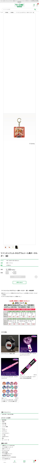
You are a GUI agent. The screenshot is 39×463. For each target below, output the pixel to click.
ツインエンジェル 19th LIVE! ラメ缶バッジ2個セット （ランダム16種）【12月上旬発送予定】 (9, 400)
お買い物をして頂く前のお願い (8, 414)
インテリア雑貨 (5, 426)
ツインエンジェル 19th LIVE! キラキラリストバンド (9, 377)
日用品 (3, 421)
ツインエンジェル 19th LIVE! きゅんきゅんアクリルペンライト (28, 354)
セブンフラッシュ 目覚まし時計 (8, 353)
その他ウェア (4, 430)
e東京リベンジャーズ (6, 448)
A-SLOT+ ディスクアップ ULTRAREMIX (9, 457)
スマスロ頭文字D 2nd (6, 458)
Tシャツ (3, 428)
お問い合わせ (19, 282)
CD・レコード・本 (5, 439)
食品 (3, 438)
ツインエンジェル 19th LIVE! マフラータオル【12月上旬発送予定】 (28, 377)
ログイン (34, 5)
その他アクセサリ (5, 436)
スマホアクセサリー (5, 433)
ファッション (4, 431)
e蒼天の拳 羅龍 (5, 452)
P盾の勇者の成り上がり (6, 455)
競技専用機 (4, 420)
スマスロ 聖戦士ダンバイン (7, 453)
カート (37, 5)
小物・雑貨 (4, 423)
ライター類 (4, 425)
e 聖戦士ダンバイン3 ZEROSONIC (8, 445)
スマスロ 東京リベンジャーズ (7, 447)
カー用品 (3, 434)
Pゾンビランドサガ (5, 450)
